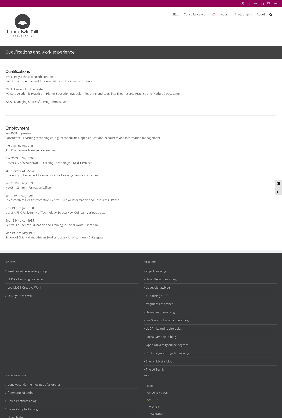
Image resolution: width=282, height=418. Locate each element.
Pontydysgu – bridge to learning (167, 353)
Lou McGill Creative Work (24, 288)
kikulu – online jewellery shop (27, 271)
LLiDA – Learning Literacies (26, 279)
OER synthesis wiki (20, 296)
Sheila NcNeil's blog (159, 361)
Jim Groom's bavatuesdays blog (167, 320)
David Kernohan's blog (161, 279)
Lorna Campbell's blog (161, 337)
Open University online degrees (167, 345)
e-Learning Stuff (156, 296)
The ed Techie (155, 369)
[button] (270, 14)
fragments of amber (159, 304)
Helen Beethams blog (160, 312)
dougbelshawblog (158, 288)
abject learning (156, 271)
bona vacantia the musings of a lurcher (34, 385)
